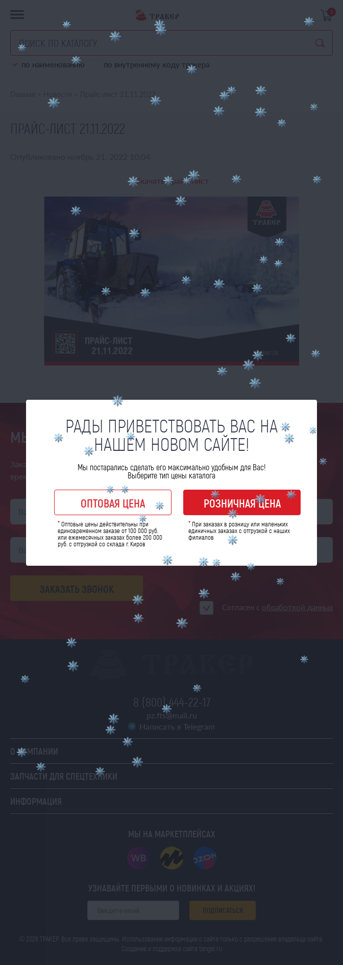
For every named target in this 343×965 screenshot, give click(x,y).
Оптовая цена (113, 503)
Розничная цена (242, 503)
